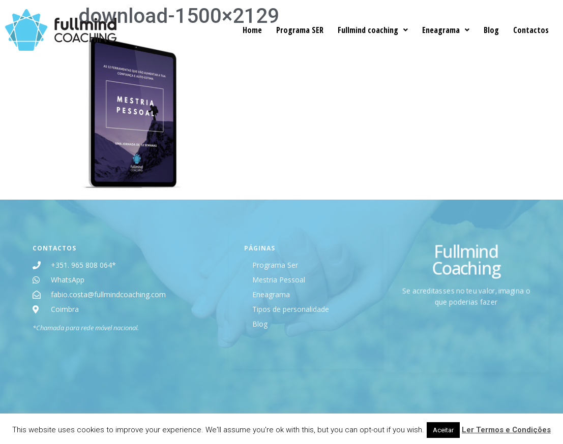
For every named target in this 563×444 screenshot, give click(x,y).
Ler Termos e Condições (506, 429)
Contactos (531, 30)
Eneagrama (445, 30)
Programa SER (299, 30)
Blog (491, 30)
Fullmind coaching (373, 30)
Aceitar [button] (443, 430)
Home (252, 30)
